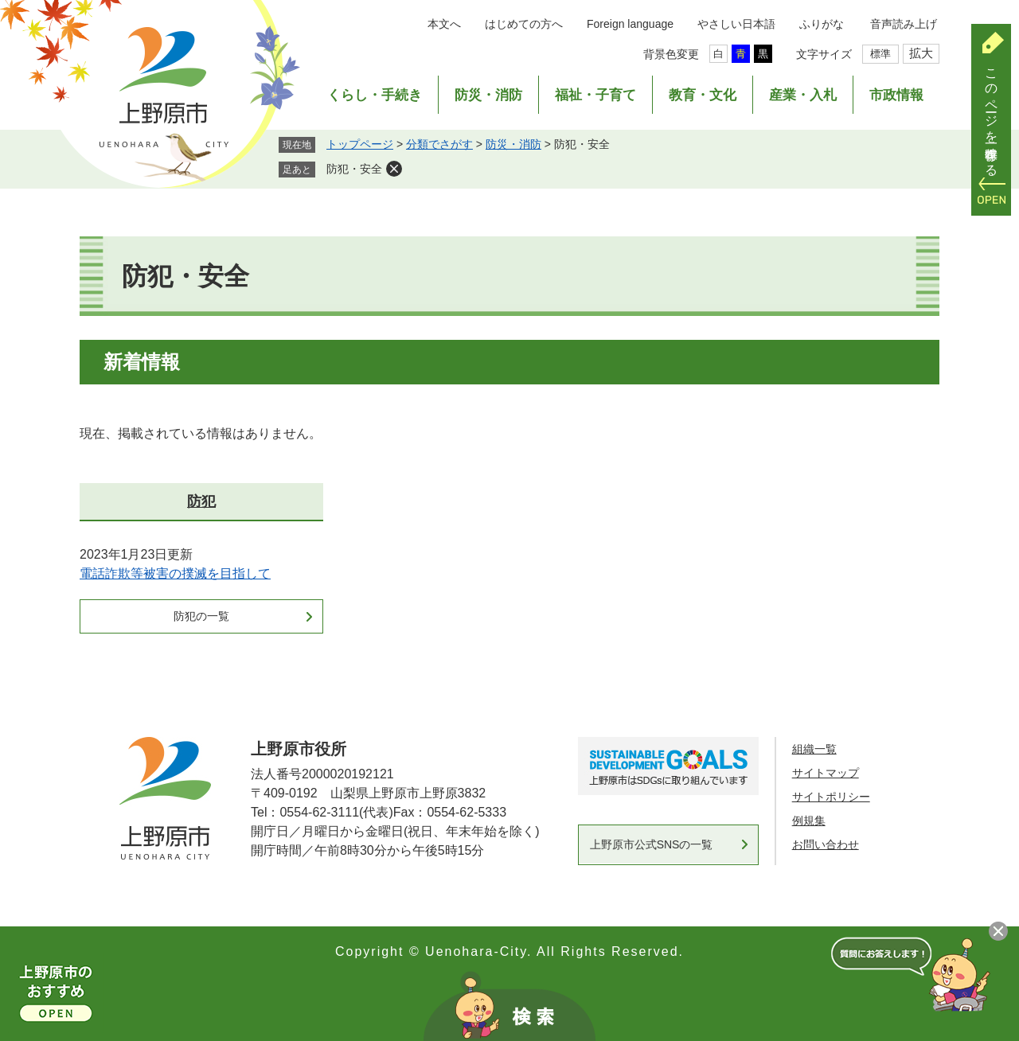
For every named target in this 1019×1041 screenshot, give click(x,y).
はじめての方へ (524, 24)
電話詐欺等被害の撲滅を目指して (175, 573)
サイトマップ (825, 772)
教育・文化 (702, 95)
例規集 (809, 820)
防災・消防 (488, 95)
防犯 (201, 501)
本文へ (444, 24)
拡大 (921, 53)
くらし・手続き (374, 95)
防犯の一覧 (201, 616)
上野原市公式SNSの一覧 (651, 844)
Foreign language (630, 24)
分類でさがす (439, 144)
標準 (880, 54)
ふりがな (821, 24)
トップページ (359, 144)
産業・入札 (803, 95)
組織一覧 (814, 749)
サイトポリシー (831, 796)
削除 (394, 169)
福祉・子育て (595, 95)
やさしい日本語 (736, 24)
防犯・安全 (354, 168)
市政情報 (896, 95)
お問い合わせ (825, 844)
